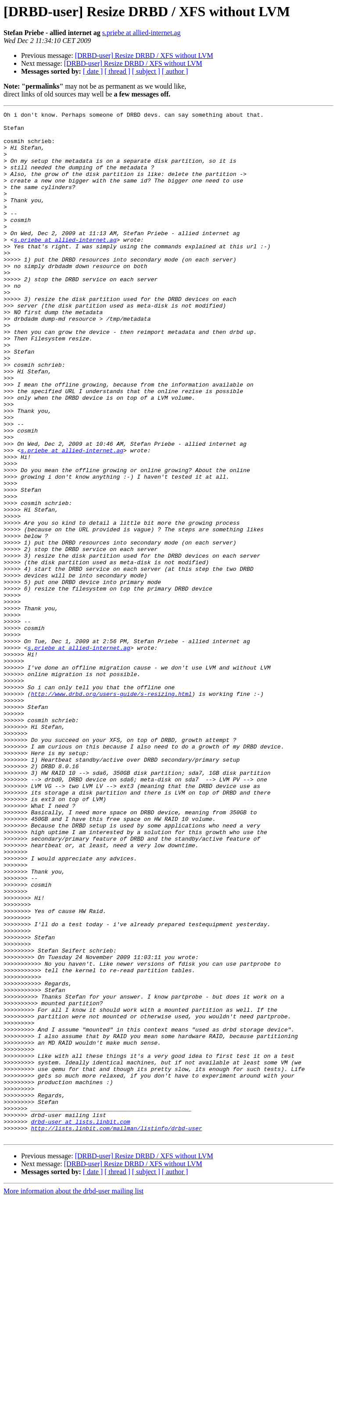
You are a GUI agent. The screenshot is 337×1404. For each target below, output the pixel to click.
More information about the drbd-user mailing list (73, 1396)
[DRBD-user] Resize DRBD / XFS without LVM (144, 55)
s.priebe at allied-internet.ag (141, 32)
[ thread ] (117, 71)
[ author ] (175, 71)
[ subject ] (146, 71)
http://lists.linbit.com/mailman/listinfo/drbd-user (116, 1332)
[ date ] (93, 71)
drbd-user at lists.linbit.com (80, 1324)
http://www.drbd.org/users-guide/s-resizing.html (111, 811)
